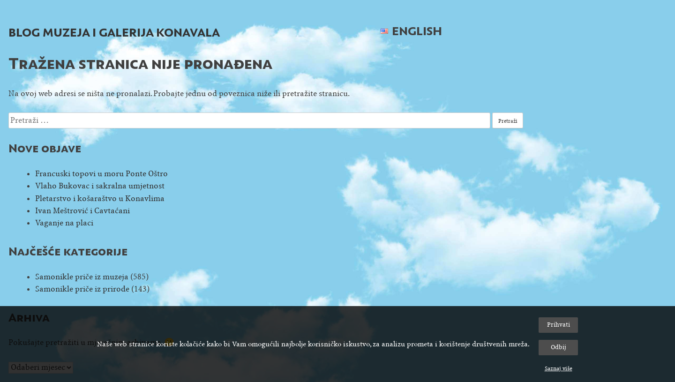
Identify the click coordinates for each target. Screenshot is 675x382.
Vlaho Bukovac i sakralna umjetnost (100, 186)
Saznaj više (558, 368)
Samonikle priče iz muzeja (81, 277)
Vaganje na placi (64, 223)
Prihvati (558, 325)
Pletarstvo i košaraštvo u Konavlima (100, 198)
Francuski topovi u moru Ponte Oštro (101, 174)
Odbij (558, 347)
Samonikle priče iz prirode (82, 289)
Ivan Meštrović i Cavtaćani (82, 211)
